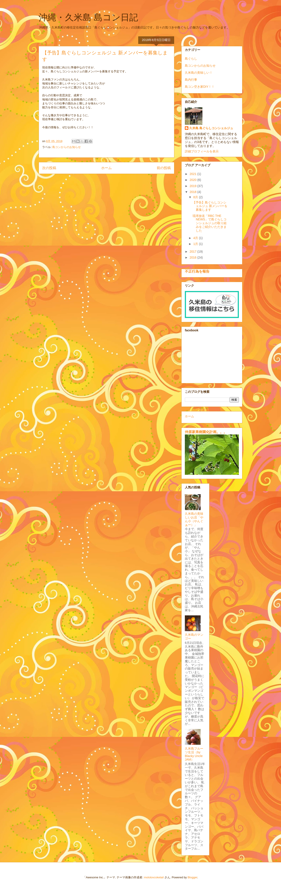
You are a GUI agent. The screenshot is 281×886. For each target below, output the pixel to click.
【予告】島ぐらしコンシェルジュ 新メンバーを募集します (210, 206)
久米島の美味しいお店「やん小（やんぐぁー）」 (194, 519)
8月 (196, 197)
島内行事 (191, 79)
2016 (193, 257)
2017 (193, 251)
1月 (196, 244)
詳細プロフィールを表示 (202, 151)
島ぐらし (191, 58)
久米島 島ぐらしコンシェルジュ (211, 128)
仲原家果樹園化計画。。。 (206, 432)
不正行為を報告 (197, 271)
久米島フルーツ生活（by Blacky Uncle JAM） (194, 754)
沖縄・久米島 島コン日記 (88, 17)
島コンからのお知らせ (66, 147)
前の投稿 (164, 168)
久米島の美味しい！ (199, 72)
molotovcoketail (154, 877)
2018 (193, 192)
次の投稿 (49, 168)
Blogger (192, 877)
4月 (196, 238)
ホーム (106, 168)
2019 (193, 186)
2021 (193, 174)
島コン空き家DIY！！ (199, 86)
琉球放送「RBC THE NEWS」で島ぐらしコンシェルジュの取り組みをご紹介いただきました (210, 223)
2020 (193, 180)
